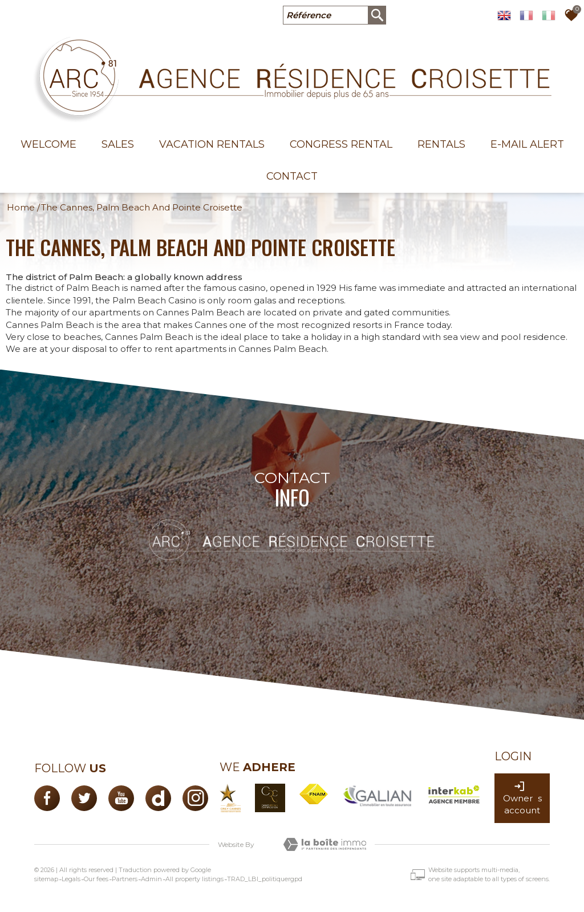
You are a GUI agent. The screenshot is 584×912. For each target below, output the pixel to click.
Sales (118, 144)
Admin (151, 879)
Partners (124, 879)
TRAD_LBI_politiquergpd (264, 879)
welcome (48, 144)
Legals (71, 879)
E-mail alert (527, 144)
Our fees (96, 879)
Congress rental (341, 144)
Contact (292, 176)
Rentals (441, 144)
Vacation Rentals (212, 144)
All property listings (194, 879)
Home (21, 207)
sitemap (46, 879)
